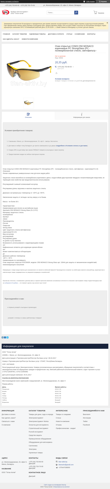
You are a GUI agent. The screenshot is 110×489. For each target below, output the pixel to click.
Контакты (91, 34)
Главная (6, 34)
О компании (80, 34)
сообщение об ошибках (11, 283)
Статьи (69, 34)
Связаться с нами (8, 421)
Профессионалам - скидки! (66, 428)
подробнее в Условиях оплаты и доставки (71, 146)
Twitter (85, 421)
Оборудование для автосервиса (40, 442)
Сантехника (33, 446)
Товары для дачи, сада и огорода (41, 414)
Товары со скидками (63, 414)
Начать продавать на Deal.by (10, 1)
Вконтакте (86, 414)
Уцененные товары (37, 34)
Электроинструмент (36, 418)
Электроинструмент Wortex (39, 421)
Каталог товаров (19, 34)
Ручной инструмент (36, 432)
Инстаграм (87, 418)
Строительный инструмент (38, 428)
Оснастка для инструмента (38, 425)
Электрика (32, 449)
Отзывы (59, 425)
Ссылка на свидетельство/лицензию (15, 378)
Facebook (86, 425)
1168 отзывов (90, 1)
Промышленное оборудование (40, 439)
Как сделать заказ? (11, 39)
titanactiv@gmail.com (66, 465)
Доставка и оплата (56, 34)
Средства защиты (35, 435)
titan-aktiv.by (63, 462)
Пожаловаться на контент (62, 487)
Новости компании (30, 39)
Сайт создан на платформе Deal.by (55, 485)
